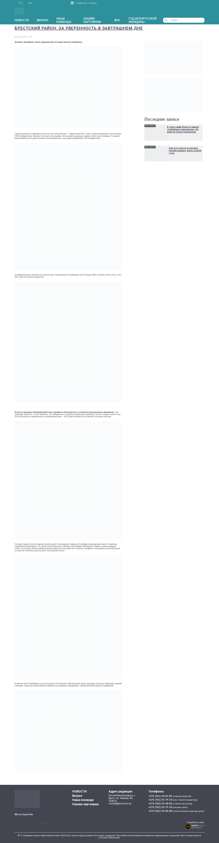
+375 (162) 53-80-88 (160, 811)
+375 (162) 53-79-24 (160, 799)
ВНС (117, 20)
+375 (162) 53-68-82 (160, 803)
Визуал (42, 20)
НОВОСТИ (22, 20)
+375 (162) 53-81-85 (160, 796)
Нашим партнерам (92, 20)
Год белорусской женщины (142, 20)
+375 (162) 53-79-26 (160, 807)
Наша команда (63, 20)
